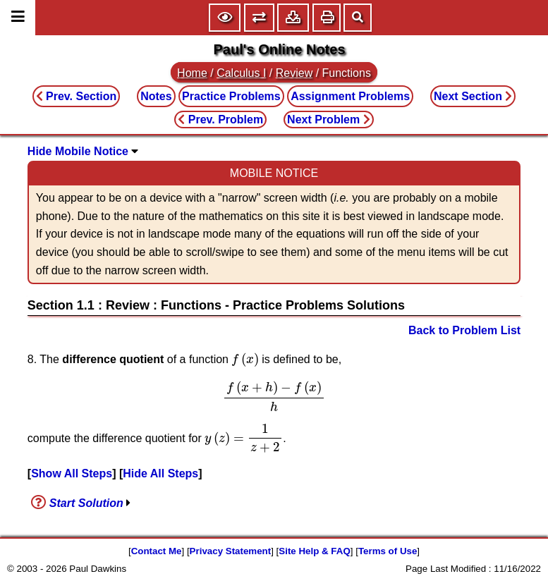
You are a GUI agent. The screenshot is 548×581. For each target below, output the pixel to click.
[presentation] (244, 359)
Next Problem (328, 120)
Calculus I (241, 73)
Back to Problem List (464, 330)
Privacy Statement (231, 551)
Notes (155, 96)
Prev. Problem (220, 120)
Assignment (350, 96)
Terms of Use (387, 551)
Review (294, 73)
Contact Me (156, 551)
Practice (231, 96)
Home (192, 73)
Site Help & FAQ (314, 551)
